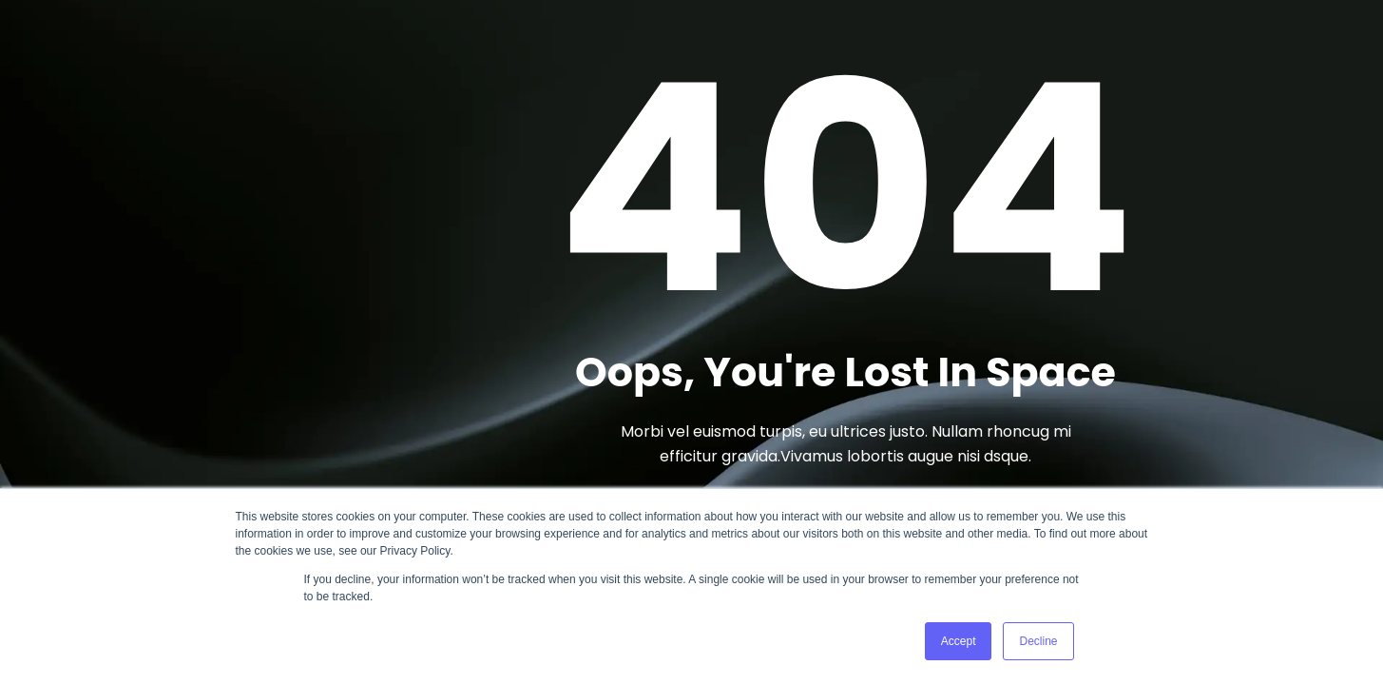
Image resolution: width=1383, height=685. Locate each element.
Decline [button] (1038, 641)
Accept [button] (958, 641)
